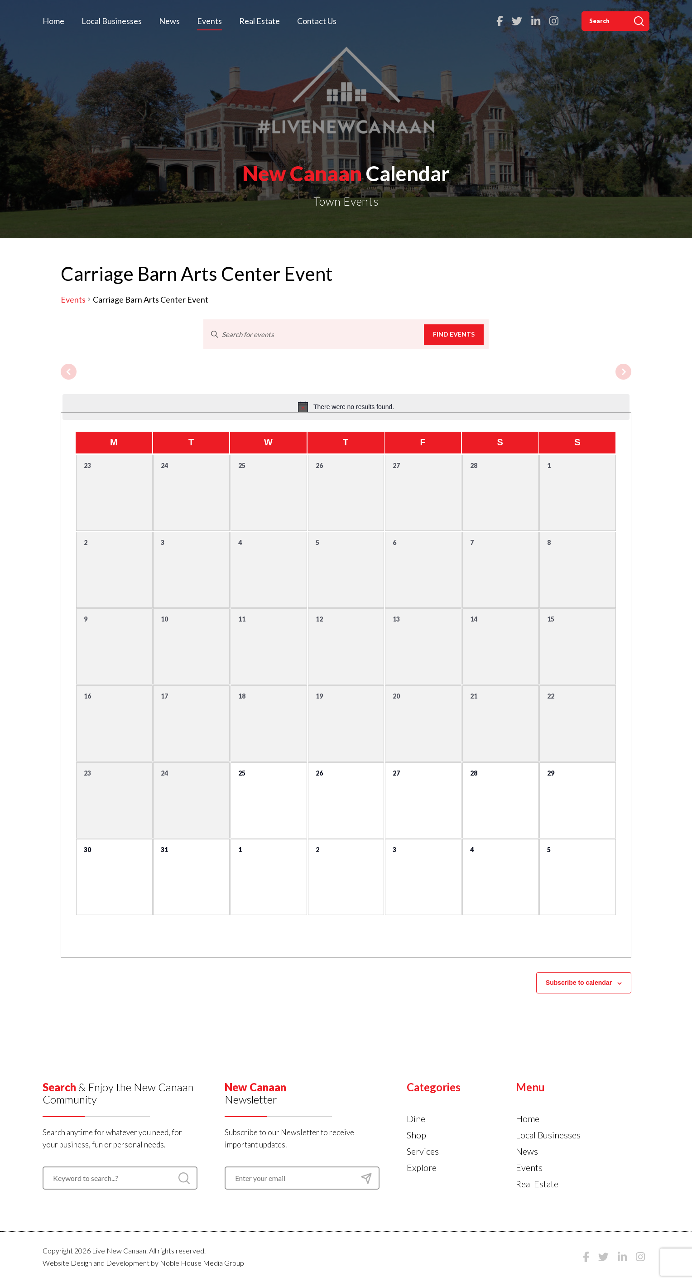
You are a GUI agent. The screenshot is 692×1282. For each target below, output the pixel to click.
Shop (416, 1134)
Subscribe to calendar (579, 982)
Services (423, 1151)
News (169, 21)
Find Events (454, 334)
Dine (416, 1118)
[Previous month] (69, 372)
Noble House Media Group (202, 1262)
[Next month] (623, 372)
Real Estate (259, 21)
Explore (422, 1167)
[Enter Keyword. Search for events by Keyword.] (314, 334)
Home (53, 21)
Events (209, 21)
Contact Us (316, 21)
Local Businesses (112, 21)
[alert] (346, 406)
